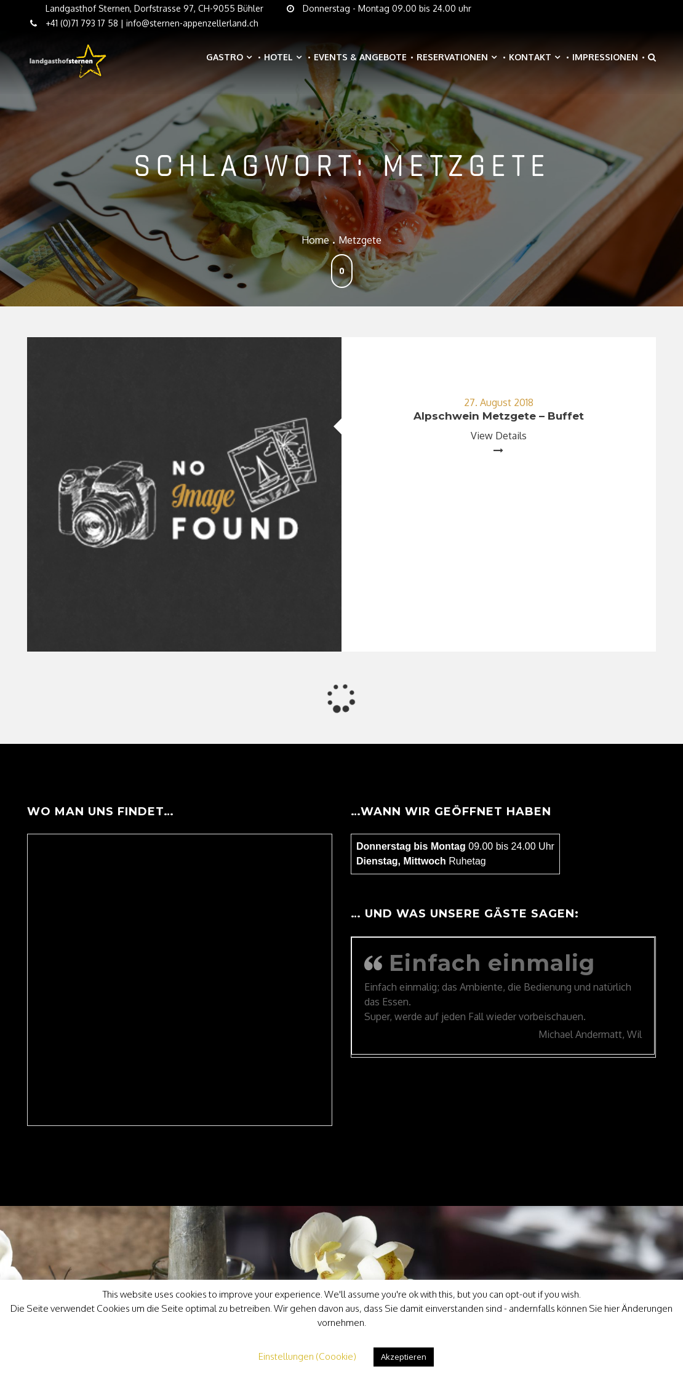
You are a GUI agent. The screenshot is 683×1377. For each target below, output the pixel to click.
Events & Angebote (360, 57)
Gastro (224, 57)
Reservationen (452, 57)
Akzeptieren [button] (403, 1357)
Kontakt (530, 57)
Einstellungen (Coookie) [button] (307, 1356)
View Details (499, 435)
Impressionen (605, 57)
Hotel (278, 57)
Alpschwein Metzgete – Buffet (498, 416)
